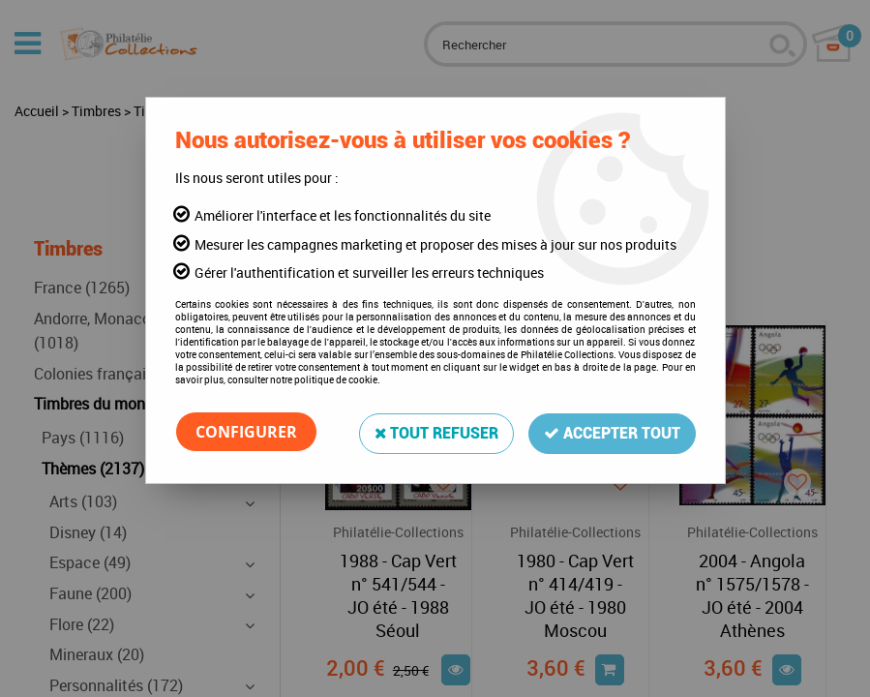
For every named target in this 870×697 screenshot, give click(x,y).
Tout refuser (436, 431)
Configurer (246, 431)
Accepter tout (612, 431)
